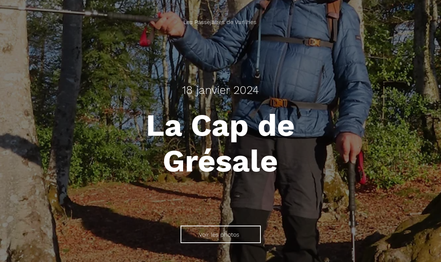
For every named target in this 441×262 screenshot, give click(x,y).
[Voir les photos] (221, 234)
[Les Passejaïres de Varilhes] (220, 22)
